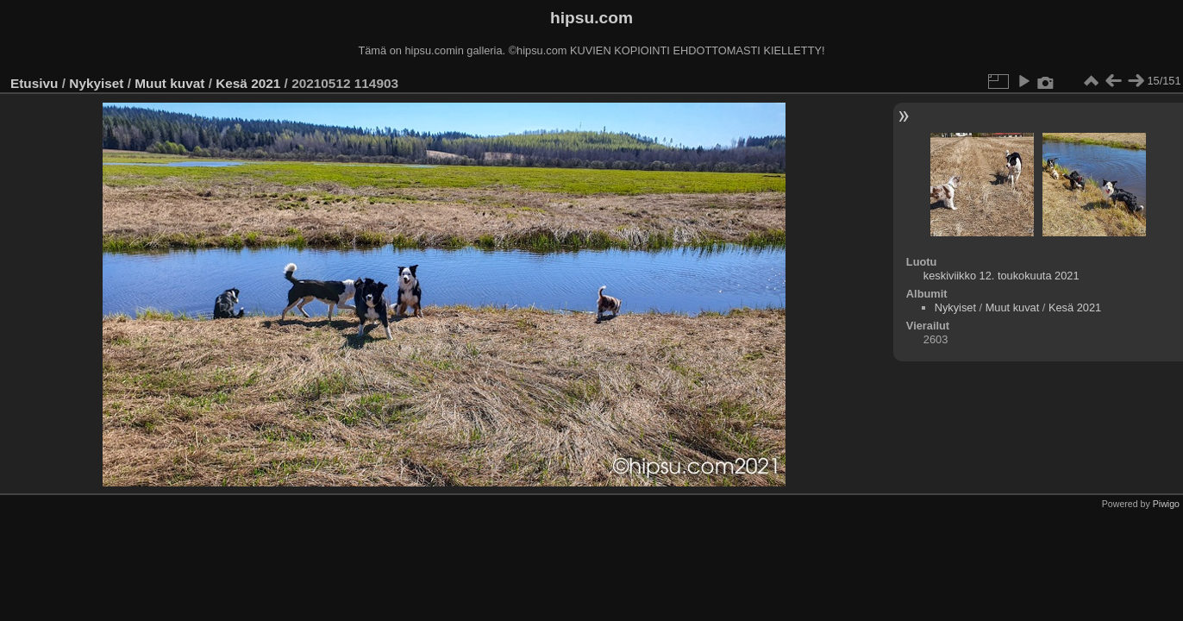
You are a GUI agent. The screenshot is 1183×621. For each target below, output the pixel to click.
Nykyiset (96, 83)
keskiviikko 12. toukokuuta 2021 (1001, 275)
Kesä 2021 (248, 83)
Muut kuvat (169, 83)
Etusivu (34, 83)
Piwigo (1166, 504)
